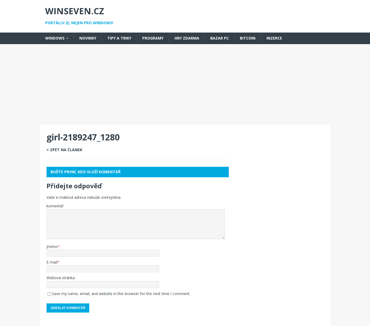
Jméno (52, 246)
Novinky (87, 38)
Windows (55, 38)
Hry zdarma (187, 38)
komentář (55, 205)
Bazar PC (219, 38)
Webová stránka (61, 277)
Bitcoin (247, 38)
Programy (152, 38)
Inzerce (274, 38)
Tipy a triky (119, 38)
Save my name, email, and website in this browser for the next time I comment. (121, 293)
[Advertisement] (185, 84)
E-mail (52, 262)
